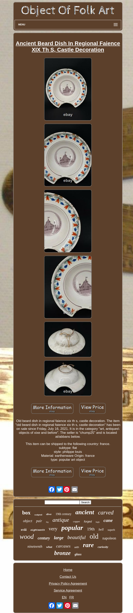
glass (78, 554)
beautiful (76, 537)
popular (72, 527)
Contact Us (68, 577)
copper (76, 521)
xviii (23, 529)
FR (71, 597)
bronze (62, 553)
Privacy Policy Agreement (68, 583)
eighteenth (38, 530)
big (47, 522)
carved (106, 512)
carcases (63, 546)
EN (64, 597)
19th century (63, 514)
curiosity (103, 546)
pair (39, 521)
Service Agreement (68, 590)
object (27, 521)
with (76, 547)
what (49, 546)
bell (101, 529)
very (53, 528)
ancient (84, 512)
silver (49, 514)
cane (108, 520)
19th (91, 528)
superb (111, 529)
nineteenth (34, 546)
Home (67, 570)
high (98, 522)
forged (88, 521)
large (59, 537)
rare (88, 544)
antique (60, 520)
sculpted (38, 514)
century (44, 538)
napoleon (109, 538)
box (26, 513)
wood (27, 536)
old (94, 536)
